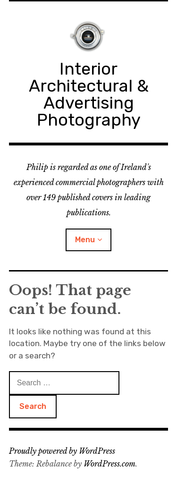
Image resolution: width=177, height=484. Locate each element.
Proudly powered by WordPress (62, 451)
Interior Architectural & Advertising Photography (89, 94)
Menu (85, 239)
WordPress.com (109, 463)
